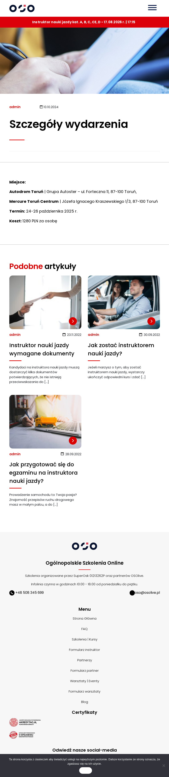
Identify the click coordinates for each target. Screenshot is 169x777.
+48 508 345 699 (26, 592)
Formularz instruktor (84, 649)
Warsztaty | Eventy (84, 681)
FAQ (84, 629)
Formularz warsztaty (84, 691)
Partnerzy (84, 660)
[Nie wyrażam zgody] (163, 765)
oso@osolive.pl (145, 592)
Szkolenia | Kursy (84, 639)
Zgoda (85, 770)
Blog (84, 701)
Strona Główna (85, 618)
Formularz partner (85, 670)
